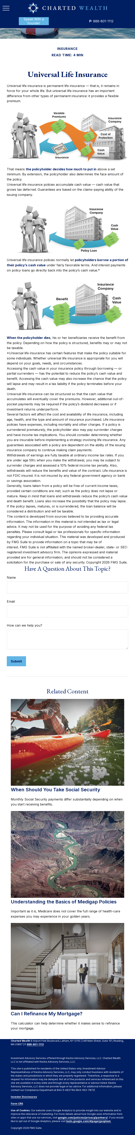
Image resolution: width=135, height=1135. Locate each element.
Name (11, 577)
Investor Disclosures (24, 1096)
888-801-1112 (101, 21)
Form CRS (17, 1103)
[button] (34, 21)
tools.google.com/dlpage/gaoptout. (88, 1121)
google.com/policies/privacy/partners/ (83, 1117)
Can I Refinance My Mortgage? (46, 1014)
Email (11, 601)
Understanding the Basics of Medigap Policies (64, 902)
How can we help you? (24, 625)
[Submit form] (16, 661)
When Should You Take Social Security (55, 790)
